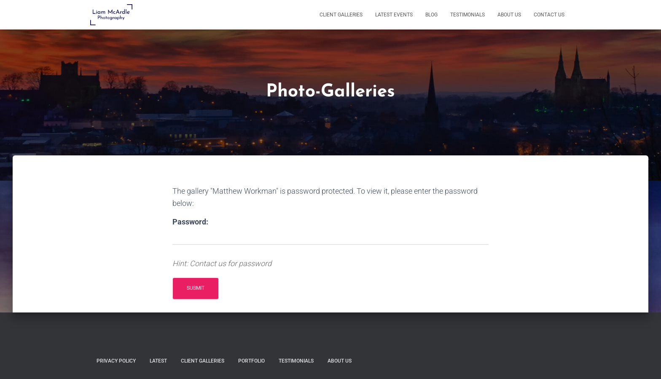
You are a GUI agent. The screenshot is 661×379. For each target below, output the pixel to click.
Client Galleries (341, 15)
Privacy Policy (116, 361)
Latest (158, 361)
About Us (509, 15)
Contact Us (549, 15)
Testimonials (467, 15)
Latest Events (394, 15)
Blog (431, 15)
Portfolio (251, 361)
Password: (190, 221)
